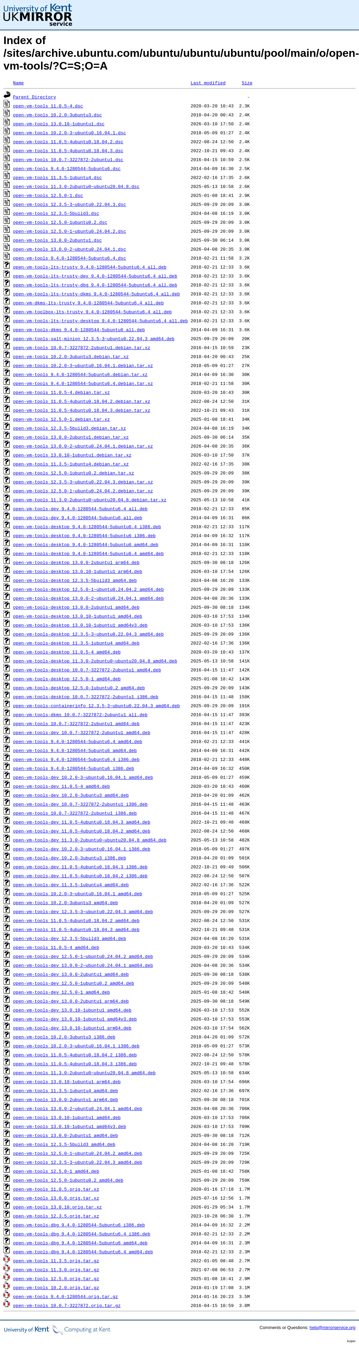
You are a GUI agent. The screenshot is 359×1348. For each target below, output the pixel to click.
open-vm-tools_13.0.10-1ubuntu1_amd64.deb (67, 1117)
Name (18, 83)
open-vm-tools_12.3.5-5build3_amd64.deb (64, 1144)
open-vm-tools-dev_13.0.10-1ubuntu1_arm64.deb (72, 1028)
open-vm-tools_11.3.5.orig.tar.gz (56, 1260)
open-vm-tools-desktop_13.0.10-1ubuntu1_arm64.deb (77, 571)
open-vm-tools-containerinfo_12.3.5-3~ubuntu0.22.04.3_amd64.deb (96, 705)
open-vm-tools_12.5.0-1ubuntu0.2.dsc (60, 222)
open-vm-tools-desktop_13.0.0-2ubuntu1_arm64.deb (76, 562)
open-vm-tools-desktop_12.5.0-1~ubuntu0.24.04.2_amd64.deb (88, 589)
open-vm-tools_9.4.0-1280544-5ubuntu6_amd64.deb (75, 750)
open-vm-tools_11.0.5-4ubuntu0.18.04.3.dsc (68, 150)
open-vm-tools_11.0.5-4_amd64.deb (56, 947)
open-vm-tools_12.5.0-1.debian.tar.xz (61, 419)
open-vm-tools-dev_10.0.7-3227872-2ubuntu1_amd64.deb (81, 732)
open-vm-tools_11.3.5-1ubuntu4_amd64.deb (65, 1090)
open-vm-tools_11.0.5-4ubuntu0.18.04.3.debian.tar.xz (81, 410)
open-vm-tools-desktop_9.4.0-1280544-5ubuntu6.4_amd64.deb (88, 553)
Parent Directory (34, 97)
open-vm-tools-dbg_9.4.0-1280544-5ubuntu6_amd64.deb (80, 1243)
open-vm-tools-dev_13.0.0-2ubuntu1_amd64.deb (71, 974)
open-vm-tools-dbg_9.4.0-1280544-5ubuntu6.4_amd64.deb (83, 1251)
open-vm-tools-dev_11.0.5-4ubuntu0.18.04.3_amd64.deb (81, 822)
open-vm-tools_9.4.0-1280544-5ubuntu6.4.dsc (69, 258)
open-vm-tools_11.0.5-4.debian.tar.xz (61, 392)
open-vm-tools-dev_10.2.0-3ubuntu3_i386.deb (69, 858)
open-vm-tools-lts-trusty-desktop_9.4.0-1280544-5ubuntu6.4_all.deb (100, 320)
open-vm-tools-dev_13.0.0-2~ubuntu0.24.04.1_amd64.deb (83, 965)
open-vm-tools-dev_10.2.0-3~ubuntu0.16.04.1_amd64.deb (83, 777)
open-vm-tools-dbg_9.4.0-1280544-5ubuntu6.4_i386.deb (81, 1234)
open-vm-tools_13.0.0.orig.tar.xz (56, 1198)
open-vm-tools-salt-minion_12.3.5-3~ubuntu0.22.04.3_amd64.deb (93, 338)
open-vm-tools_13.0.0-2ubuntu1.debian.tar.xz (71, 437)
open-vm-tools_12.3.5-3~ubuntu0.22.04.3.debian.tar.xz (83, 482)
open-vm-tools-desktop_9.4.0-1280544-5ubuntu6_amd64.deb (85, 544)
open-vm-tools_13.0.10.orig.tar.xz (57, 1207)
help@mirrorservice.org (333, 1327)
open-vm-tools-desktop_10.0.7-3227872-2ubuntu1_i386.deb (85, 696)
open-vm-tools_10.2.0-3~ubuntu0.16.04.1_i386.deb (76, 1046)
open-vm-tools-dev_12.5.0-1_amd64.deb (61, 992)
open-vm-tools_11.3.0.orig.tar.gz (56, 1269)
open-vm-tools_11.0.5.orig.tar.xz (56, 1189)
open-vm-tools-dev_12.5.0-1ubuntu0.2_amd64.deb (73, 983)
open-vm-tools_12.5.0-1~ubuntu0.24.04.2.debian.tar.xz (83, 491)
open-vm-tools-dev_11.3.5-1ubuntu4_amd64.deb (71, 884)
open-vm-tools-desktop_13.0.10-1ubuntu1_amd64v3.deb (80, 625)
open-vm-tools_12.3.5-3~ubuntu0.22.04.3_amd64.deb (77, 1162)
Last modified (208, 83)
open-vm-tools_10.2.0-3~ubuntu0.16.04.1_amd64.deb (77, 893)
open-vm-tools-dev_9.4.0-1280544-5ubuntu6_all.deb (77, 517)
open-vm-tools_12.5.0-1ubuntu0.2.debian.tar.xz (73, 473)
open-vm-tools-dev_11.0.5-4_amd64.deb (61, 786)
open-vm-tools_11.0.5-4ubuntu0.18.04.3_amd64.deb (76, 929)
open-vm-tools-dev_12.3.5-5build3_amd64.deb (69, 938)
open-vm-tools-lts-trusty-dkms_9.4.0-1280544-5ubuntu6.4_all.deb (96, 294)
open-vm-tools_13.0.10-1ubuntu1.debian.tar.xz (72, 455)
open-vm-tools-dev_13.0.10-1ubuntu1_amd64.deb (72, 1010)
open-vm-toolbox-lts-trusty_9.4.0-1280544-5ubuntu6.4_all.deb (92, 312)
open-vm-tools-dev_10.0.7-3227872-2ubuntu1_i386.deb (80, 804)
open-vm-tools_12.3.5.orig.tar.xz (56, 1216)
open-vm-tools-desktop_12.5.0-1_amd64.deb (67, 679)
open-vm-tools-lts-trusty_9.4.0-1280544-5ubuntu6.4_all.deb (90, 267)
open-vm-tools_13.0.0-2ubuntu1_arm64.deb (65, 1099)
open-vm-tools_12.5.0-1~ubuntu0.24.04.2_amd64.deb (77, 1153)
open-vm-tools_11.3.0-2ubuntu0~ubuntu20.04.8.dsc (76, 186)
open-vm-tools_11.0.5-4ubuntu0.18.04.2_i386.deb (75, 1055)
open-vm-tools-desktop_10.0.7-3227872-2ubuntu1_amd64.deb (87, 670)
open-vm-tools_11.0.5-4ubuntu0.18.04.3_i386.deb (75, 1063)
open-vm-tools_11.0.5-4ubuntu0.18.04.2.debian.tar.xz (81, 401)
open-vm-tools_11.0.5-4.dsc (48, 106)
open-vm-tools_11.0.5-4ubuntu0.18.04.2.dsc (68, 141)
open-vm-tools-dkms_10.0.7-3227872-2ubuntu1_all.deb (80, 714)
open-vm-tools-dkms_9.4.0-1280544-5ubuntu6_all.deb (79, 329)
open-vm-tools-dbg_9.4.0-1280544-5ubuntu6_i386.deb (79, 1225)
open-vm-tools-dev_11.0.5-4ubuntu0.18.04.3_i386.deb (80, 867)
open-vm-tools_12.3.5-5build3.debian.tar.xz (69, 428)
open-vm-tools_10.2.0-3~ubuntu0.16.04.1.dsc (69, 132)
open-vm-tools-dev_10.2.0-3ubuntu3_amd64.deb (71, 795)
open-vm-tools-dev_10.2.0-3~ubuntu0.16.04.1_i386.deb (81, 849)
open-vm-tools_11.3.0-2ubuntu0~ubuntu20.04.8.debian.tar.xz (90, 500)
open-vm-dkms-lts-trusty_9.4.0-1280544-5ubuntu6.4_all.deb (88, 303)
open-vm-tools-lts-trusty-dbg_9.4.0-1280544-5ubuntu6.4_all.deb (95, 285)
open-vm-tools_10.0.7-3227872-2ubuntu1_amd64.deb (76, 723)
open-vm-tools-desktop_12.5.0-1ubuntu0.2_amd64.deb (79, 688)
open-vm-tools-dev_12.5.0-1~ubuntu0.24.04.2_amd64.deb (83, 956)
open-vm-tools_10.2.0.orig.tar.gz (56, 1287)
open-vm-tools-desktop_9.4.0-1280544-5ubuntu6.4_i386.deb (87, 526)
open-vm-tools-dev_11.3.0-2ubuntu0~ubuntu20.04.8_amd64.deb (90, 840)
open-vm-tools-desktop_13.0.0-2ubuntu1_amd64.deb (76, 607)
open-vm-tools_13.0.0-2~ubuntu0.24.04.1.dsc (69, 249)
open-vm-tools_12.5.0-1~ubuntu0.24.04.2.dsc (69, 231)
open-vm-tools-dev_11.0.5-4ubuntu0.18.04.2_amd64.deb (81, 831)
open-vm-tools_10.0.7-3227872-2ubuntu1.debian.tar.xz (81, 347)
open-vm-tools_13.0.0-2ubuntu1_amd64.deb (65, 1135)
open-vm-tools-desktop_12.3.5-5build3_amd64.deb (75, 580)
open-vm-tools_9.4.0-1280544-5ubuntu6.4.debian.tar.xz (83, 383)
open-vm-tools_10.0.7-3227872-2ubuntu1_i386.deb (75, 813)
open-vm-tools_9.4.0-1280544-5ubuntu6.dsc (67, 168)
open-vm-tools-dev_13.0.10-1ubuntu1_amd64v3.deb (75, 1019)
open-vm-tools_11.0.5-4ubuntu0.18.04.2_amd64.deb (76, 920)
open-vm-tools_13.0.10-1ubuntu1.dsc (58, 124)
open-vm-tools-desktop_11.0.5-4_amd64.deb (67, 652)
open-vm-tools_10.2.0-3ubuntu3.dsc (57, 115)
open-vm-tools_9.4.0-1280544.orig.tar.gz (65, 1296)
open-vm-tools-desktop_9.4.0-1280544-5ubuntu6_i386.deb (84, 535)
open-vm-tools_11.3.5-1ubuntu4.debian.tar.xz (71, 464)
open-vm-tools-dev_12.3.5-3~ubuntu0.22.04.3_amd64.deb (83, 911)
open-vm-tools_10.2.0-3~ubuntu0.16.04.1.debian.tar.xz (83, 365)
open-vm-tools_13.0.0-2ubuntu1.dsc (57, 240)
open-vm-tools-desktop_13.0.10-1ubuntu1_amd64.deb (77, 616)
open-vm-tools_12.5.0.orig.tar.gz (56, 1278)
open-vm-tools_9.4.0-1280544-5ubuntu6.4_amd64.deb (77, 741)
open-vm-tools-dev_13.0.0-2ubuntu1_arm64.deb (71, 1001)
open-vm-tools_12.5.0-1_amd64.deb (56, 1171)
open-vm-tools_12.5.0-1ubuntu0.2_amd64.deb (68, 1180)
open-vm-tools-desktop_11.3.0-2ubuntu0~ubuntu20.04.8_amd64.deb (95, 661)
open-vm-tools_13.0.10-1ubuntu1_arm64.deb (67, 1081)
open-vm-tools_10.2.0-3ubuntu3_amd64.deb (65, 902)
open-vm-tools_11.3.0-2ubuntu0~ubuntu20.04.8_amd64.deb (84, 1072)
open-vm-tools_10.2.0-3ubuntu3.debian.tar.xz (71, 356)
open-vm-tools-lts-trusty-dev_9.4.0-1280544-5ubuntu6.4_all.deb (95, 276)
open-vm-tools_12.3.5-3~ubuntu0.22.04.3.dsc (69, 204)
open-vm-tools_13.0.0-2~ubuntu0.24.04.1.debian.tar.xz (83, 446)
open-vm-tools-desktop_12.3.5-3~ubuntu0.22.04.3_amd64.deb (88, 634)
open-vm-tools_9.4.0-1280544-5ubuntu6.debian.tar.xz (80, 374)
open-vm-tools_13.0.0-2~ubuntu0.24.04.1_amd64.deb (77, 1108)
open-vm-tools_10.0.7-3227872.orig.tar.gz (67, 1305)
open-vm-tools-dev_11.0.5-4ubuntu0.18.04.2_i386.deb (80, 875)
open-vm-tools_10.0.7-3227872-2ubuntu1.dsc (68, 159)
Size (247, 83)
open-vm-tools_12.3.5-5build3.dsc (56, 213)
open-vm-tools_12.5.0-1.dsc (48, 195)
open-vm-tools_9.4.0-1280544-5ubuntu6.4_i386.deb (76, 759)
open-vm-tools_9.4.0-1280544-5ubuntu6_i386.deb (73, 768)
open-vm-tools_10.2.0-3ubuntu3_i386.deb (64, 1037)
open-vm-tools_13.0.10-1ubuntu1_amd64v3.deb (69, 1126)
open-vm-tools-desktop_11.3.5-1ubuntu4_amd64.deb (76, 643)
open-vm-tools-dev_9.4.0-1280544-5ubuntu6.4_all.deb (80, 508)
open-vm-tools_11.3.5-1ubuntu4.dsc (57, 177)
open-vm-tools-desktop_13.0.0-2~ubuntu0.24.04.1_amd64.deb (88, 598)
